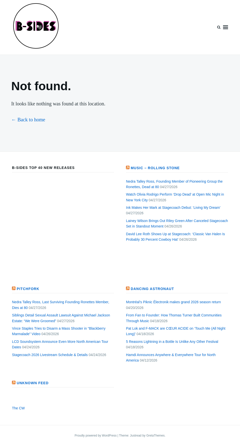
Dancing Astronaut (152, 289)
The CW (18, 408)
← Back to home (28, 119)
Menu (225, 27)
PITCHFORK (28, 289)
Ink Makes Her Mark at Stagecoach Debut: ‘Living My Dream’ (173, 208)
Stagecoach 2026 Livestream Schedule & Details (50, 355)
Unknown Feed (33, 383)
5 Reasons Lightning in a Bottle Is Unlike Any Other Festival (172, 342)
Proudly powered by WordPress (96, 435)
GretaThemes (155, 435)
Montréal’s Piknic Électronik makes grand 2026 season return (173, 302)
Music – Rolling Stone (155, 168)
